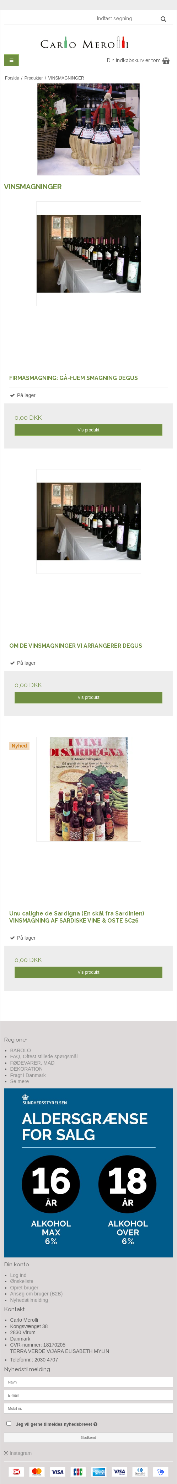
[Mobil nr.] (88, 1408)
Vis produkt (88, 430)
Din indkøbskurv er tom (138, 60)
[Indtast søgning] (131, 18)
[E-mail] (88, 1395)
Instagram (21, 1453)
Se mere (19, 1081)
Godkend (88, 1437)
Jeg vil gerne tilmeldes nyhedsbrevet (74, 1423)
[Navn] (88, 1382)
